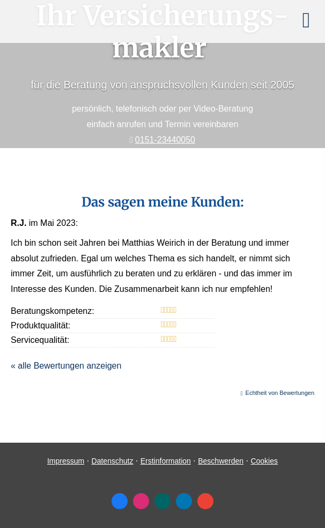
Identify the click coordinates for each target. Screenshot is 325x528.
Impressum (65, 461)
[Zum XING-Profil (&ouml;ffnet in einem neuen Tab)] (162, 501)
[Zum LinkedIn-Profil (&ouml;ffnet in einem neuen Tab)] (184, 501)
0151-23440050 (165, 139)
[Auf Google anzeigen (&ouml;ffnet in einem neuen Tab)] (205, 501)
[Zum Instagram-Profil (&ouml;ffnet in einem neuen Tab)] (141, 501)
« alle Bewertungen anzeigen (66, 365)
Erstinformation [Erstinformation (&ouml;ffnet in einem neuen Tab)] (166, 461)
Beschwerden (220, 461)
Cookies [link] (264, 461)
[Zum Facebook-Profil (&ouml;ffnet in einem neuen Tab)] (120, 501)
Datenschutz (113, 461)
